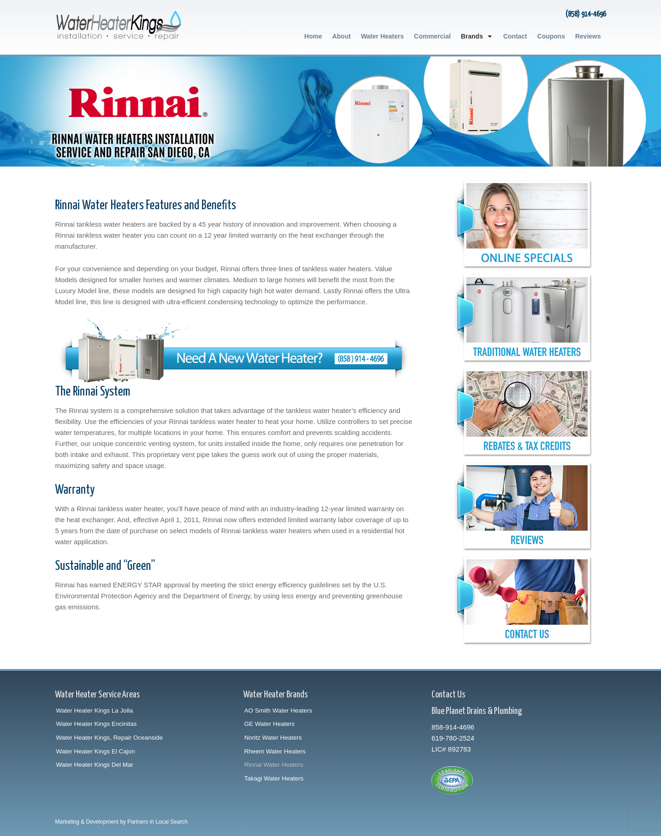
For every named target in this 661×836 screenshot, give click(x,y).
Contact (515, 36)
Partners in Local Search (157, 822)
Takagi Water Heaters (273, 778)
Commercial (432, 36)
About (341, 36)
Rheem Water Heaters (275, 751)
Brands (477, 36)
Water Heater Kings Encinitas (96, 723)
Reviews (588, 36)
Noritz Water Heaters (273, 737)
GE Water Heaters (269, 723)
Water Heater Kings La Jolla (94, 710)
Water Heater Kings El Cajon (95, 751)
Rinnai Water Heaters (273, 764)
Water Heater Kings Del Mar (94, 764)
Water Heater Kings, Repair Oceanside (109, 737)
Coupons (551, 36)
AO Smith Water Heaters (278, 710)
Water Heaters (382, 36)
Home (313, 36)
